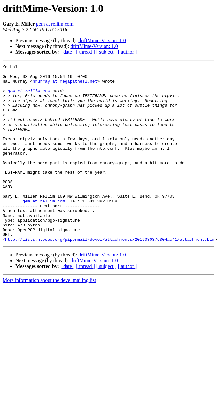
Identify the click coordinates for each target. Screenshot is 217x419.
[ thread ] (85, 52)
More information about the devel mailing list (49, 315)
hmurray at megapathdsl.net (65, 85)
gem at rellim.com (55, 24)
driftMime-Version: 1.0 (102, 40)
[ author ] (127, 52)
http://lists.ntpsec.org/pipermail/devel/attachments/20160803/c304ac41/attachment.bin (109, 275)
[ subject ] (106, 52)
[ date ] (67, 52)
